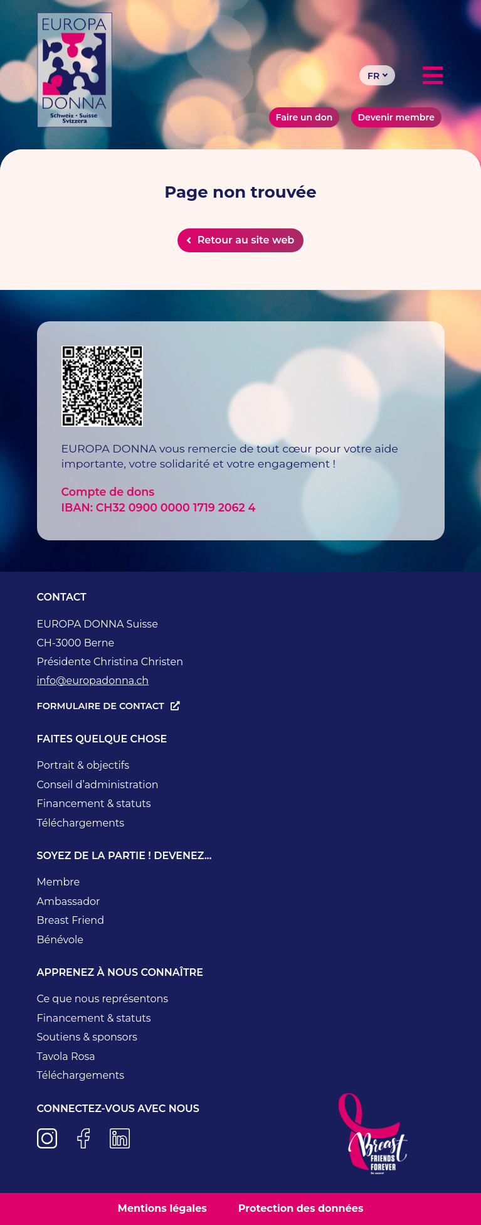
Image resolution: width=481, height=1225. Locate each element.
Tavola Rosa (66, 1056)
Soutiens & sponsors (87, 1037)
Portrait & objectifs (83, 765)
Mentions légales (162, 1208)
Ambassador (68, 901)
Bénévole (60, 940)
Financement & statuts (94, 804)
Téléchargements (81, 823)
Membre (58, 882)
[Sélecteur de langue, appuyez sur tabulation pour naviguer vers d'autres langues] (377, 75)
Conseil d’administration (98, 785)
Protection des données (301, 1208)
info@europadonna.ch (93, 681)
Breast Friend (71, 920)
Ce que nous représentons (103, 999)
